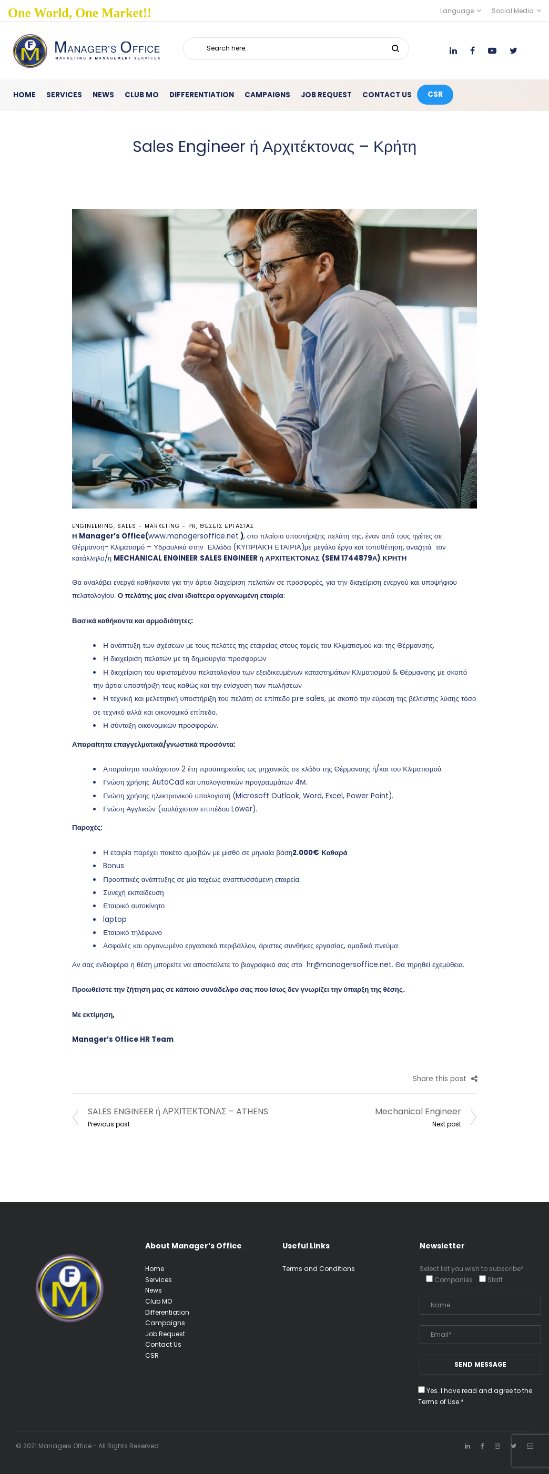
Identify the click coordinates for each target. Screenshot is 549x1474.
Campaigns (165, 1322)
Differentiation (167, 1312)
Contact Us (163, 1344)
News (153, 1290)
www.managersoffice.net (193, 536)
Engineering (93, 526)
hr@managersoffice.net (349, 965)
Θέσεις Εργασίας (227, 526)
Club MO (158, 1301)
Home (154, 1268)
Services (158, 1279)
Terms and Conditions (318, 1268)
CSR (152, 1355)
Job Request (165, 1333)
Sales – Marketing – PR (156, 526)
